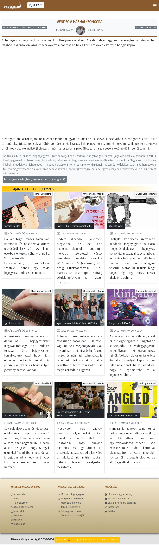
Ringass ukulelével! (119, 323)
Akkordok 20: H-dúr (14, 416)
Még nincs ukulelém (70, 499)
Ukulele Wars (116, 226)
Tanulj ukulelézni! (43, 194)
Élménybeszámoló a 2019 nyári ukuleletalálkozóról (73, 414)
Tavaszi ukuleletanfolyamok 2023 (74, 226)
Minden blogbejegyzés (71, 494)
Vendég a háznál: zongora (79, 22)
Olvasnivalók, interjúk (93, 194)
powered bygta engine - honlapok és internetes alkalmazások (87, 540)
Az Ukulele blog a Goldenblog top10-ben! (24, 28)
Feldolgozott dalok (148, 383)
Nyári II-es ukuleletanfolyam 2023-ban (77, 323)
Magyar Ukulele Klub (117, 499)
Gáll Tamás (64, 30)
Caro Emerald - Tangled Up (123, 416)
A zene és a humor (146, 28)
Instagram (112, 507)
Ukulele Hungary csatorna (120, 503)
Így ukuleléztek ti (13, 323)
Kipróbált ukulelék (69, 503)
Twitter (110, 511)
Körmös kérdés (12, 226)
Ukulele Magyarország (118, 494)
